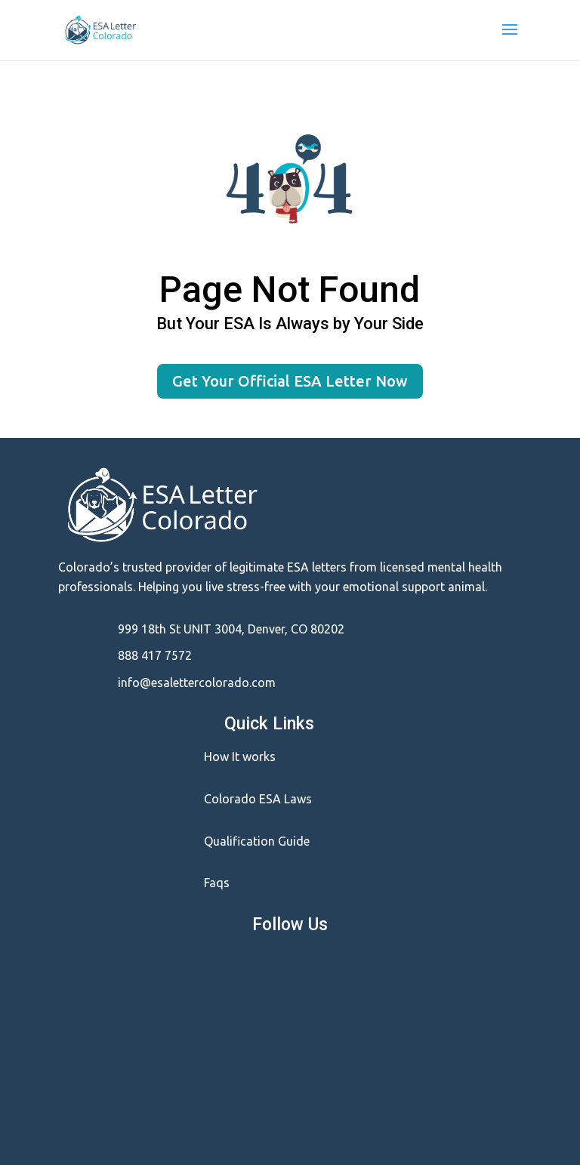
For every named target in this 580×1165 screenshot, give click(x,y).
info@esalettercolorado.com (197, 682)
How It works (240, 756)
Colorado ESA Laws (258, 799)
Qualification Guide (257, 841)
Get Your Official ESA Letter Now (290, 381)
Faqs (217, 882)
